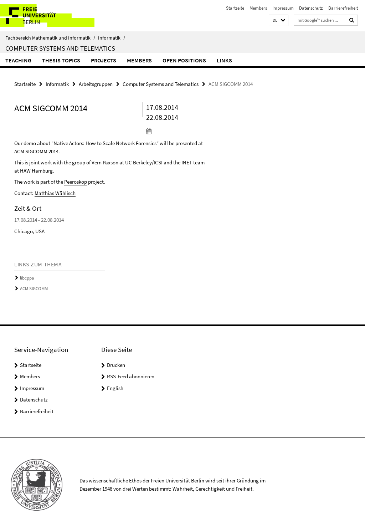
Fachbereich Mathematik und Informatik (50, 37)
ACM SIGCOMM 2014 (36, 151)
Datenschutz (311, 8)
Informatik (111, 37)
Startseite (235, 8)
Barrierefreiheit (343, 8)
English (115, 388)
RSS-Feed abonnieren (130, 376)
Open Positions (184, 60)
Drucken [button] (116, 365)
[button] (278, 20)
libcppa (27, 278)
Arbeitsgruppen (96, 84)
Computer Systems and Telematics (60, 48)
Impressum (283, 8)
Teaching (18, 60)
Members (258, 8)
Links (224, 60)
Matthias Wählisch (55, 193)
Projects (103, 60)
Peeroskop (75, 181)
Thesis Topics (61, 60)
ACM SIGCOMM (34, 289)
